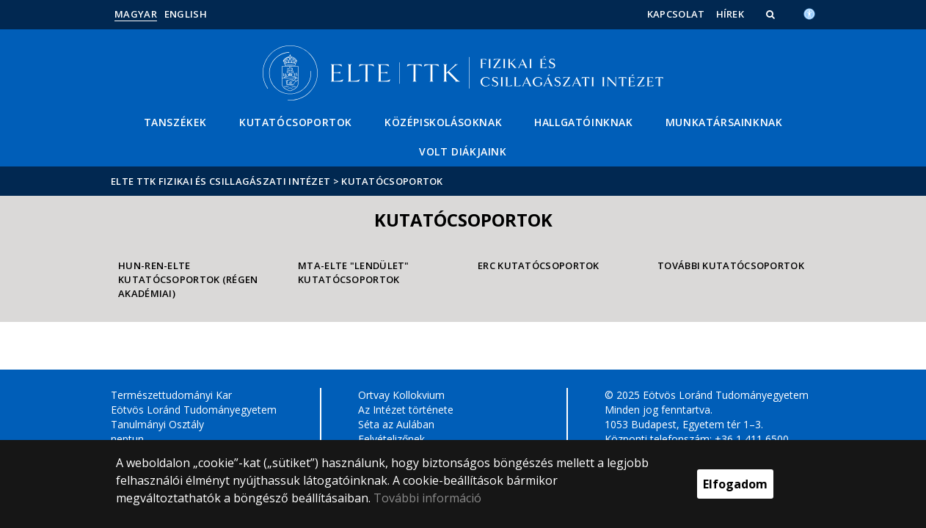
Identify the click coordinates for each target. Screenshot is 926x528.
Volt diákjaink (462, 151)
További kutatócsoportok (730, 265)
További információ (427, 498)
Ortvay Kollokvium (401, 395)
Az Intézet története (405, 410)
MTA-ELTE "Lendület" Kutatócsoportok (353, 272)
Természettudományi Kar (171, 395)
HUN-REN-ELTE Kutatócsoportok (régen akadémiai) (188, 279)
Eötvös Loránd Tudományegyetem (194, 410)
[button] (772, 14)
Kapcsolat (676, 14)
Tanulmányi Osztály (157, 424)
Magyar (135, 14)
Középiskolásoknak (443, 122)
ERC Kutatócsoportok (538, 265)
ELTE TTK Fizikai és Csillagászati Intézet (220, 181)
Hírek (730, 14)
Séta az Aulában (396, 424)
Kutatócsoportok (295, 122)
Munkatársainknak (724, 122)
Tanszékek (175, 122)
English (185, 14)
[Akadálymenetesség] (809, 12)
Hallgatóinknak (583, 122)
